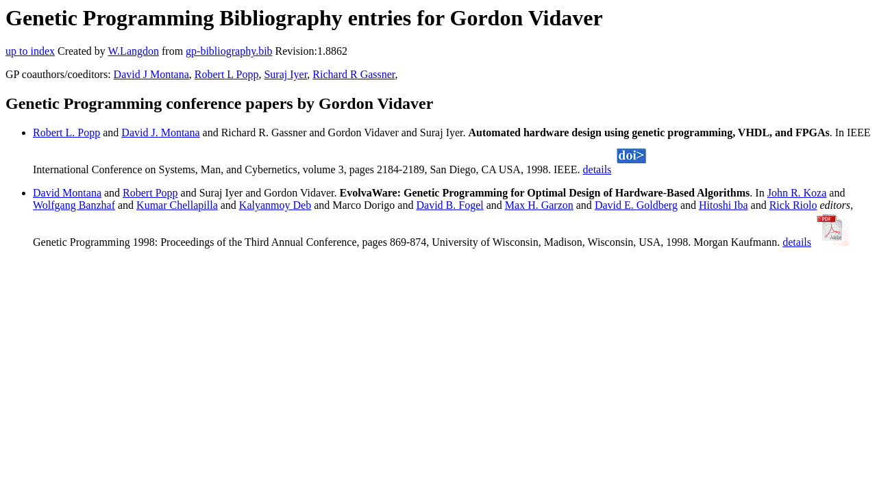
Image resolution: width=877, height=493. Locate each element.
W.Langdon (133, 51)
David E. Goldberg (636, 205)
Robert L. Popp (66, 132)
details (597, 169)
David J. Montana (160, 132)
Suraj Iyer (285, 74)
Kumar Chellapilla (177, 205)
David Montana (67, 193)
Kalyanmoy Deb (275, 205)
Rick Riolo (793, 205)
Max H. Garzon (539, 205)
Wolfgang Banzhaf (74, 205)
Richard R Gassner (353, 74)
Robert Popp (150, 193)
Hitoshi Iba (723, 205)
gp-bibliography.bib (229, 51)
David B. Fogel (449, 205)
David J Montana (151, 74)
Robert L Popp (227, 74)
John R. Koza (797, 193)
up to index (30, 51)
